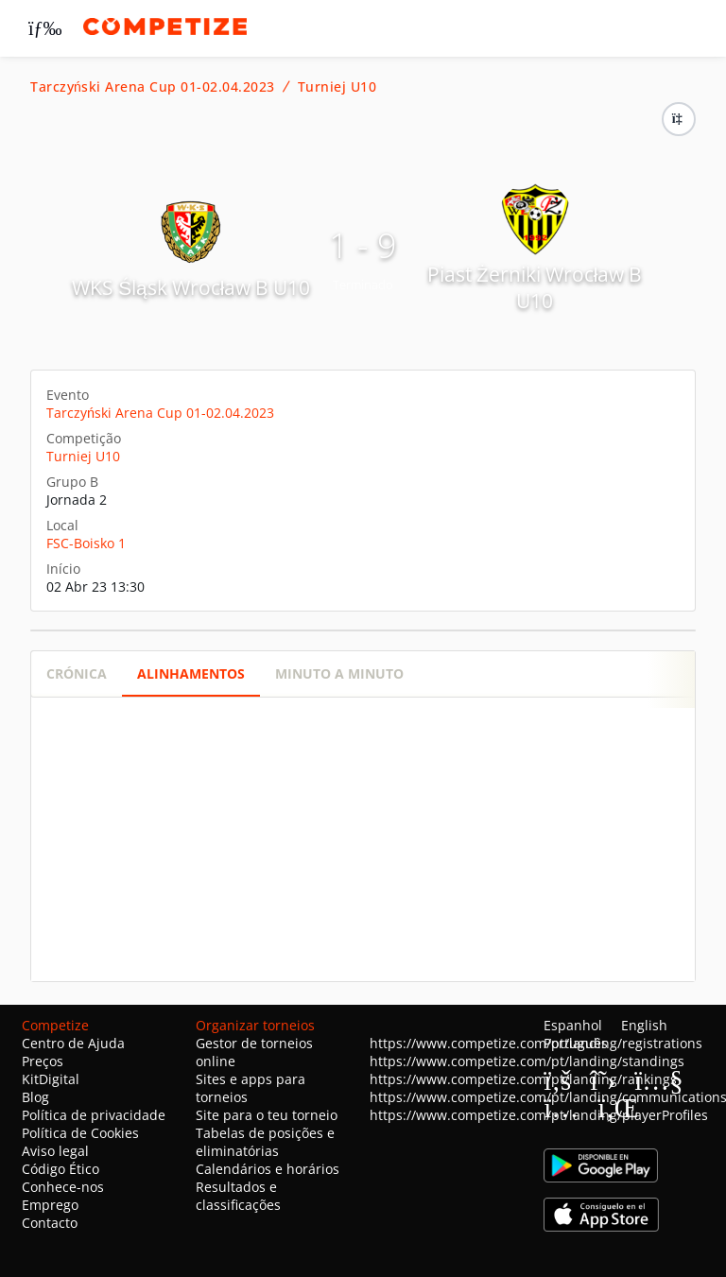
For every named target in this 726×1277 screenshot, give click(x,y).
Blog (35, 1097)
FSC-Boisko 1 (86, 543)
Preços (42, 1061)
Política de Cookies (80, 1133)
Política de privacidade (93, 1115)
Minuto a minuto (339, 673)
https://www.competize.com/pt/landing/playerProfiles (539, 1115)
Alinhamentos (191, 673)
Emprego (50, 1205)
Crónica (76, 673)
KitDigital (50, 1079)
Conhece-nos (63, 1187)
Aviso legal (55, 1151)
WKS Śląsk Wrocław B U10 (191, 287)
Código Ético (60, 1169)
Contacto (50, 1223)
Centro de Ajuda (73, 1043)
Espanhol (573, 1025)
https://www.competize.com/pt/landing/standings (527, 1061)
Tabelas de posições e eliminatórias (265, 1142)
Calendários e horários (267, 1169)
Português (576, 1043)
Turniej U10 (337, 87)
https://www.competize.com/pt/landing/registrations (536, 1043)
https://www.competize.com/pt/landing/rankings (523, 1079)
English (644, 1025)
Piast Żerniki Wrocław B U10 (534, 287)
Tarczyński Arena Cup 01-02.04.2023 (152, 87)
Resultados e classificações (238, 1196)
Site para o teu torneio (266, 1115)
